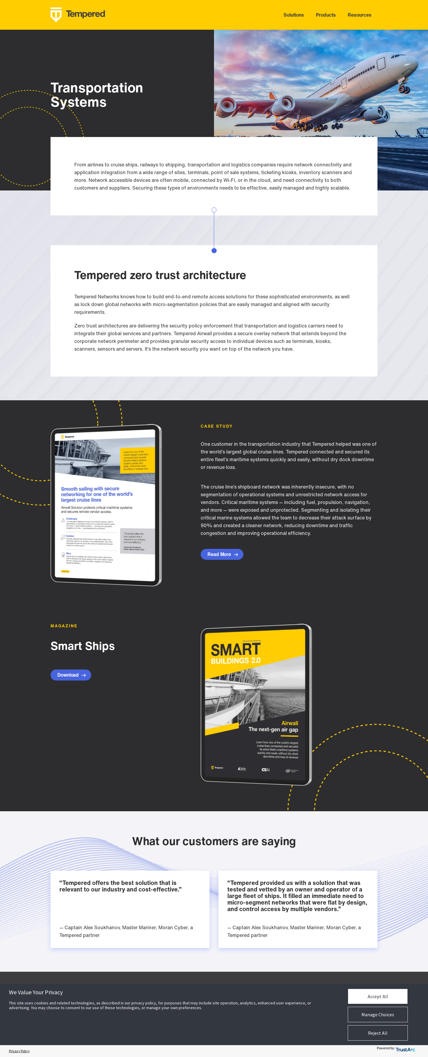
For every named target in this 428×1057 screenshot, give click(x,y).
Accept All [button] (378, 996)
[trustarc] (408, 1051)
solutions (294, 14)
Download (71, 674)
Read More (222, 554)
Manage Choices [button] (377, 1014)
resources (360, 14)
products (326, 14)
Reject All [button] (378, 1033)
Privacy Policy (19, 1051)
